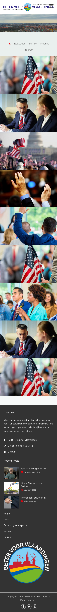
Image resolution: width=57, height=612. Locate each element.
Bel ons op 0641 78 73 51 (20, 446)
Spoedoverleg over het (33, 468)
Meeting (44, 43)
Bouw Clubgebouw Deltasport (31, 485)
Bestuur (12, 452)
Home (7, 513)
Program (28, 49)
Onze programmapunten (16, 525)
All (9, 43)
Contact (7, 537)
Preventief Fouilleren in (33, 497)
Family (33, 43)
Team (6, 519)
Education (20, 43)
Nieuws (7, 531)
